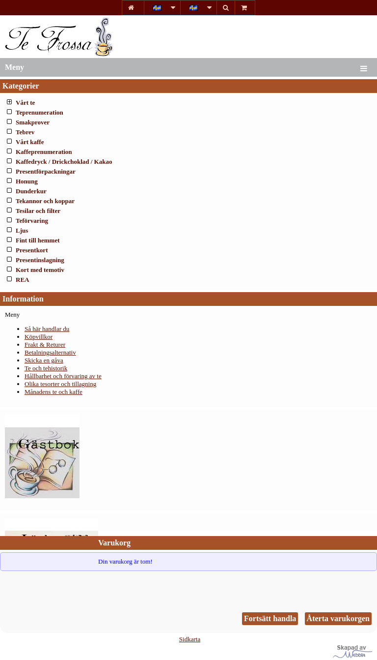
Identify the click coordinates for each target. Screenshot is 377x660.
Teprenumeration (39, 112)
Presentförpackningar (46, 171)
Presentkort (32, 250)
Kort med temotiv (40, 269)
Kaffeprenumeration (44, 151)
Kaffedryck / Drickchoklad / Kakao (64, 161)
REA (22, 279)
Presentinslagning (40, 260)
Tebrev (25, 132)
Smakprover (33, 122)
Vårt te (25, 102)
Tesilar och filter (38, 210)
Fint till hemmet (38, 240)
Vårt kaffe (30, 142)
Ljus (22, 230)
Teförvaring (32, 220)
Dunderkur (31, 191)
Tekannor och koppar (45, 201)
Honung (27, 181)
